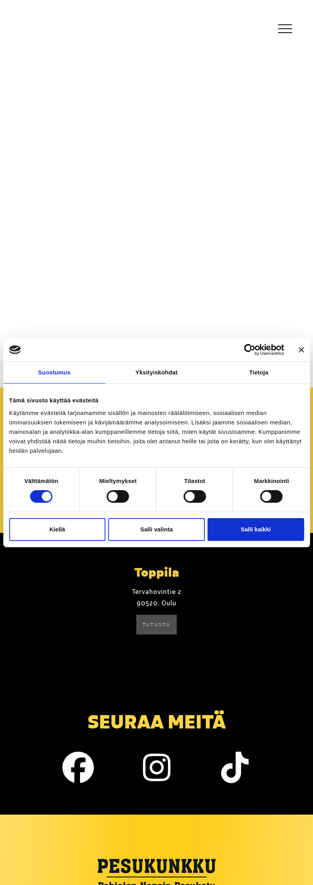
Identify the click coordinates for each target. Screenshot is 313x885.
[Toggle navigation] (284, 28)
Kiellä (57, 529)
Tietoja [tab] (258, 372)
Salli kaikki (256, 529)
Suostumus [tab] (54, 372)
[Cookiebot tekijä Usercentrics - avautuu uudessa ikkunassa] (249, 350)
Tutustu (157, 624)
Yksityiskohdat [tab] (156, 372)
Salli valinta (156, 529)
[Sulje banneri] (301, 349)
